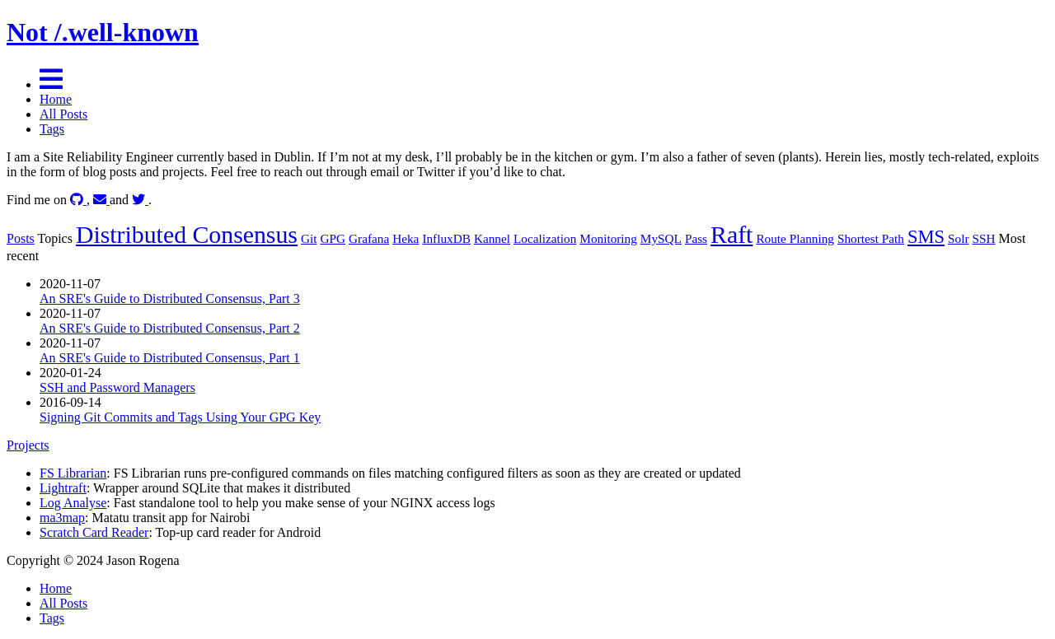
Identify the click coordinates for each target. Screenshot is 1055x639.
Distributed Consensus (187, 234)
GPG (332, 238)
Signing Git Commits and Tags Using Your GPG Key (180, 417)
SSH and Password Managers (117, 387)
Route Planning (795, 238)
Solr (958, 238)
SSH (984, 238)
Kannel (492, 238)
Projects (28, 445)
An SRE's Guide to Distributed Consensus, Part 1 (170, 358)
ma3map (62, 518)
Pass (696, 238)
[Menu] (51, 84)
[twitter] (140, 200)
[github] (78, 200)
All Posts (63, 114)
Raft (731, 234)
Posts (21, 238)
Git (309, 238)
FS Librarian (73, 473)
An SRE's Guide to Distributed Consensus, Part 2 (170, 328)
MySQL (661, 238)
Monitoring (608, 238)
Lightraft (63, 488)
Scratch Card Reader (94, 532)
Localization (544, 238)
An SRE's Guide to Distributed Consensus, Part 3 (170, 299)
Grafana (369, 238)
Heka (405, 238)
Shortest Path (870, 238)
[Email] (101, 200)
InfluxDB (446, 238)
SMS (926, 236)
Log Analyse (73, 503)
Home (56, 99)
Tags (52, 129)
